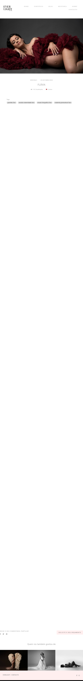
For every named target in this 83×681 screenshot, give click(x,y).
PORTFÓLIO (38, 6)
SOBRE (74, 6)
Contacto (15, 675)
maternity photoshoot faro (63, 102)
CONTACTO (73, 9)
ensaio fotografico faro (44, 102)
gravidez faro (11, 102)
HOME (26, 6)
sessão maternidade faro (26, 102)
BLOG (51, 6)
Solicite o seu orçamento (70, 632)
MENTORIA (62, 6)
